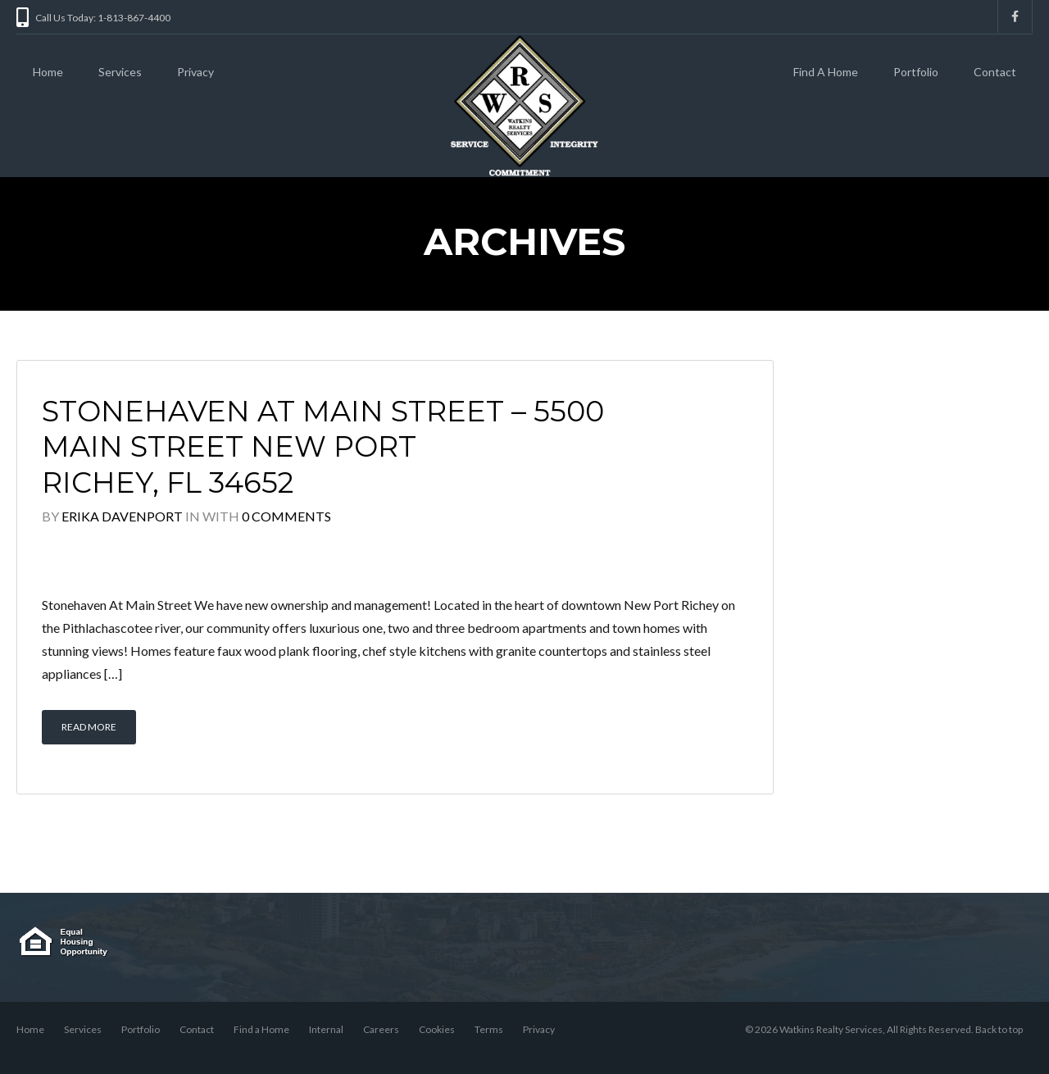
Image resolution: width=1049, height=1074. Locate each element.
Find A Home (825, 72)
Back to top (999, 1029)
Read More (88, 727)
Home (48, 72)
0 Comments (286, 516)
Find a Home (261, 1029)
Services (120, 72)
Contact (995, 72)
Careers (381, 1029)
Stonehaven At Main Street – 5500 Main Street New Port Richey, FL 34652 (323, 447)
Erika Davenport (122, 516)
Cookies (437, 1029)
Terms (489, 1029)
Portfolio (915, 72)
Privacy (195, 72)
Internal (326, 1029)
